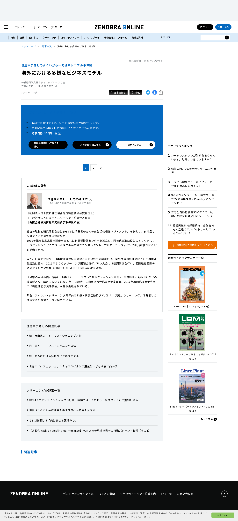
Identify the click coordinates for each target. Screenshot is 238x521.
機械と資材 (137, 37)
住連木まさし (36, 326)
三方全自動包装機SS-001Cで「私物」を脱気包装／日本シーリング (192, 214)
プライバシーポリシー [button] (142, 516)
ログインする (140, 145)
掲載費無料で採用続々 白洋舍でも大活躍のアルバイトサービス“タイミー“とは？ (194, 229)
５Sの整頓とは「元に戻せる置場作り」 (53, 420)
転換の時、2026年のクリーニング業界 (193, 170)
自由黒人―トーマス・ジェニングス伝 (52, 346)
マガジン (40, 27)
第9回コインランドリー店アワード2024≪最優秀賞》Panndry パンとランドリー (192, 199)
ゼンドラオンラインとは (78, 494)
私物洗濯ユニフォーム (115, 37)
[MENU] (6, 27)
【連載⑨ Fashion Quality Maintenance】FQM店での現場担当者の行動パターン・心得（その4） (90, 430)
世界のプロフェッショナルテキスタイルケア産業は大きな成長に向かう (73, 366)
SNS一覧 (166, 494)
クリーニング (49, 37)
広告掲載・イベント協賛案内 (138, 494)
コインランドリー (70, 37)
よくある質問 (107, 494)
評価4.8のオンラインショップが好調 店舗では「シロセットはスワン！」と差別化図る (83, 400)
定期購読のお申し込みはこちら (192, 245)
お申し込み (223, 27)
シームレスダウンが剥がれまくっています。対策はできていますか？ (193, 157)
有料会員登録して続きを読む (46, 144)
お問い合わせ (185, 494)
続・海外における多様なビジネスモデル (54, 356)
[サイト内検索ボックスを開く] (227, 37)
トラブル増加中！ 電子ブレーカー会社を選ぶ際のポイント (193, 184)
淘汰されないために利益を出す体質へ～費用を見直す (62, 410)
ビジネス (33, 37)
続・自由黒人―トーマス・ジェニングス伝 (55, 336)
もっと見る (209, 419)
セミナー (22, 27)
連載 (22, 37)
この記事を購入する (94, 144)
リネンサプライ (92, 37)
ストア (56, 27)
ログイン (205, 27)
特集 (13, 37)
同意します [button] (222, 515)
